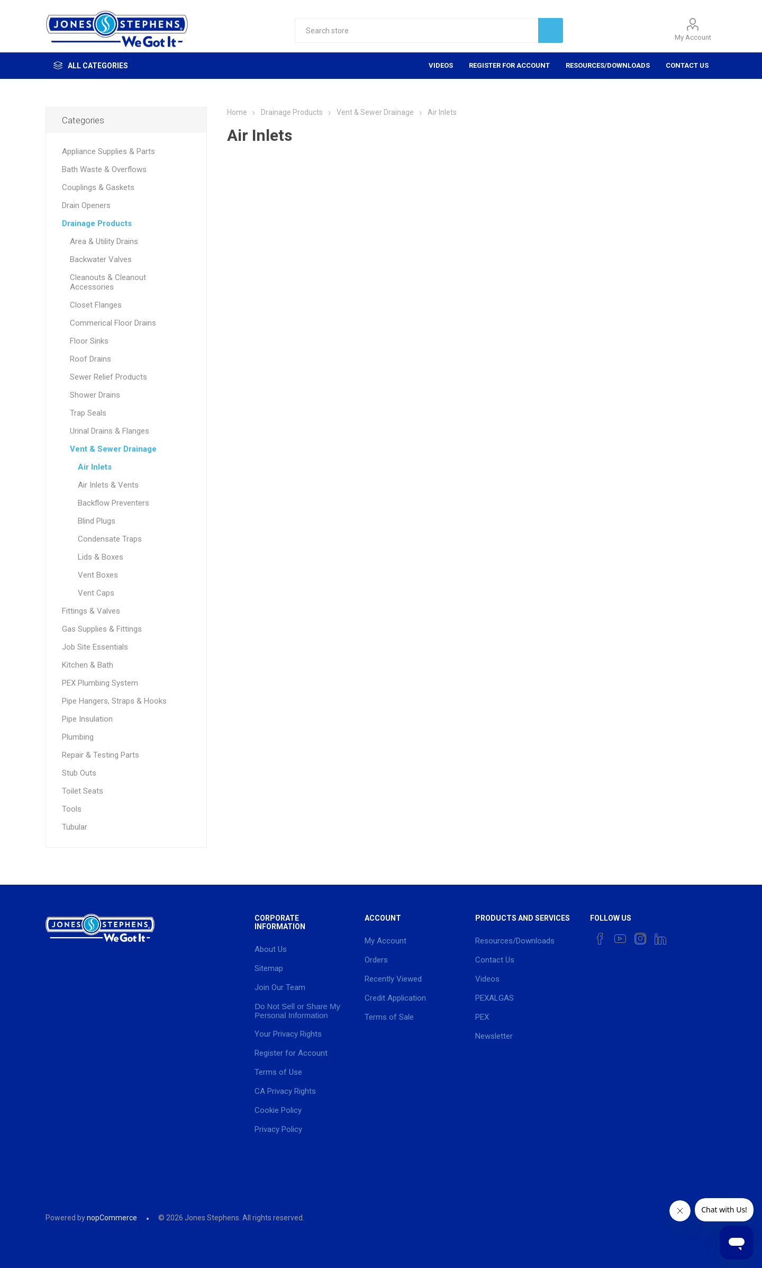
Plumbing (78, 737)
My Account (693, 37)
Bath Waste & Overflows (104, 169)
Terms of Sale (389, 1017)
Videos (441, 65)
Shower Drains (95, 395)
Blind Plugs (96, 521)
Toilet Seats (82, 791)
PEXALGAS (494, 998)
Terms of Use (278, 1072)
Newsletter (494, 1036)
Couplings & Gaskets (98, 187)
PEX (482, 1017)
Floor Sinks (89, 341)
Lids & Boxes (100, 557)
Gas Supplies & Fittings (102, 629)
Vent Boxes (98, 575)
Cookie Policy (278, 1110)
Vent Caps (96, 593)
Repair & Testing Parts (100, 755)
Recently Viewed (393, 979)
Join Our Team (280, 987)
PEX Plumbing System (100, 683)
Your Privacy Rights (288, 1034)
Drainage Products (97, 223)
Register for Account (509, 65)
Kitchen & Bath (87, 665)
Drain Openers (86, 205)
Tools (71, 809)
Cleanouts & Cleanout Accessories (108, 282)
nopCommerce (112, 1217)
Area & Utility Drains (104, 241)
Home (237, 112)
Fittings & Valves (91, 611)
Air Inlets (95, 467)
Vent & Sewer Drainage (113, 449)
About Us (271, 949)
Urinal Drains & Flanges (109, 431)
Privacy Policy (278, 1129)
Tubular (74, 827)
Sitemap (269, 968)
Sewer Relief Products (108, 377)
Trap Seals (88, 413)
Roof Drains (90, 359)
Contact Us (687, 65)
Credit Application (395, 998)
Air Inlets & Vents (108, 485)
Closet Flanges (96, 305)
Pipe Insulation (87, 719)
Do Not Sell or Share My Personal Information (297, 1011)
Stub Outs (79, 773)
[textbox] (416, 30)
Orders (376, 960)
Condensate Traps (110, 539)
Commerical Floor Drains (113, 323)
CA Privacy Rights (285, 1091)
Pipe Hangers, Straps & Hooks (114, 701)
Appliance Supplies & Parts (108, 151)
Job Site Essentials (95, 647)
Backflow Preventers (113, 503)
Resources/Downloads (608, 65)
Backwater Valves (101, 259)
